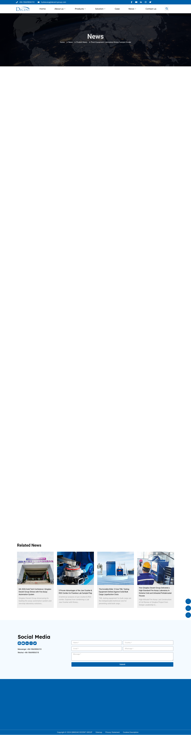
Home (42, 9)
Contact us (151, 9)
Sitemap (99, 732)
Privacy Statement (112, 732)
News (132, 9)
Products (80, 9)
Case (117, 9)
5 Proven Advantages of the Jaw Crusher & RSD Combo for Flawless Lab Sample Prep (75, 591)
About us (60, 9)
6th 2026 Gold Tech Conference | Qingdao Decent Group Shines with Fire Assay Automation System (35, 592)
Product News (81, 42)
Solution (100, 9)
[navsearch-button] (167, 9)
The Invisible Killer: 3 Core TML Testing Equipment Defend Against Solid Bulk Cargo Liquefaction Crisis (114, 592)
